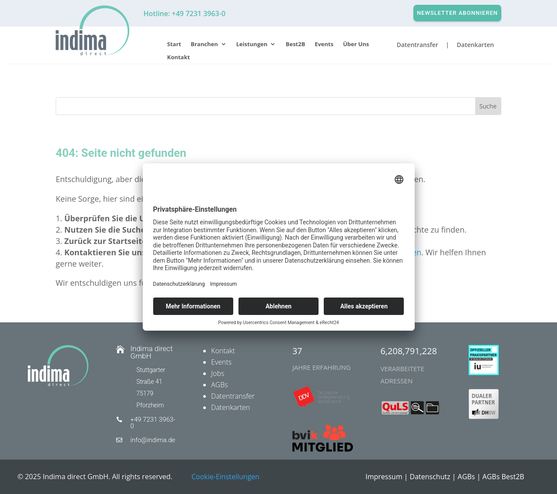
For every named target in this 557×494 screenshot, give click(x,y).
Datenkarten (230, 407)
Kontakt (178, 57)
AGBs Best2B (503, 476)
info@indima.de (153, 440)
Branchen (204, 44)
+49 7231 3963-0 (153, 423)
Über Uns (356, 44)
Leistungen (252, 44)
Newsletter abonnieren (457, 13)
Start (174, 44)
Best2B (295, 44)
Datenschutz (430, 476)
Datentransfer (233, 396)
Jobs (217, 373)
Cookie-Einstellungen (225, 476)
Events (324, 44)
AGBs (219, 384)
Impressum (384, 476)
